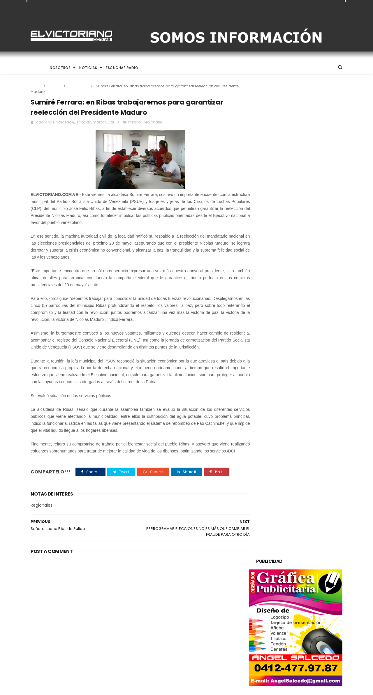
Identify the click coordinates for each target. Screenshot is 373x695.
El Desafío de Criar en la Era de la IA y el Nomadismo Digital (78, 599)
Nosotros (60, 67)
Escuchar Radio (122, 67)
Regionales (78, 86)
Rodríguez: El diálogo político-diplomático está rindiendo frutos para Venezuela (199, 600)
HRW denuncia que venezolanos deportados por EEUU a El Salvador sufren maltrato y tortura (201, 656)
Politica (54, 86)
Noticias (88, 67)
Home (36, 67)
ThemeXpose (63, 687)
